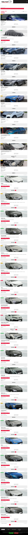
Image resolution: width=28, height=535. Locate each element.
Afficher (23, 11)
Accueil (8, 529)
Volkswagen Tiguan (6, 8)
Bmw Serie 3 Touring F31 (20, 8)
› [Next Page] (19, 524)
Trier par (13, 11)
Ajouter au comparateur (4, 62)
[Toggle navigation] (27, 1)
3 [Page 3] (12, 524)
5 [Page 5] (15, 524)
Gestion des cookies (19, 529)
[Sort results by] (18, 11)
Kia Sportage (11, 8)
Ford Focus (2, 8)
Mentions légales (14, 529)
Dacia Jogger (15, 8)
